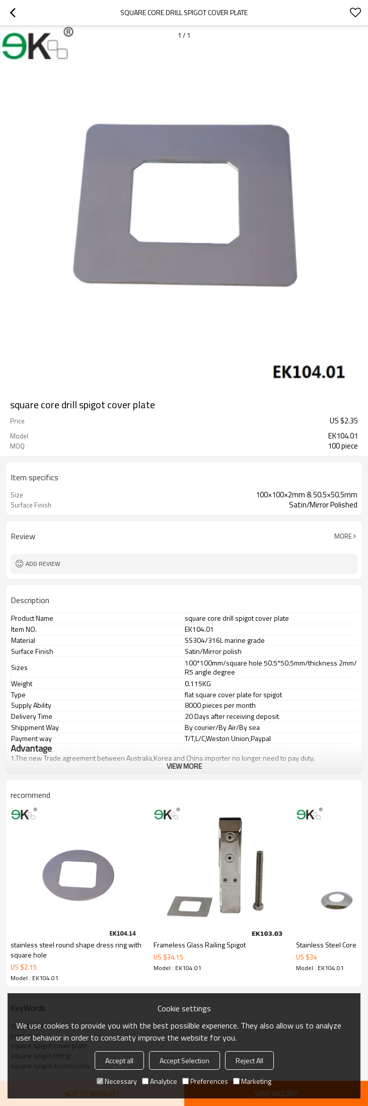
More (343, 536)
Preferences (205, 1081)
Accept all (119, 1060)
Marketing (252, 1081)
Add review (43, 563)
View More (184, 766)
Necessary (117, 1081)
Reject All (249, 1060)
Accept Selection (184, 1060)
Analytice (159, 1081)
